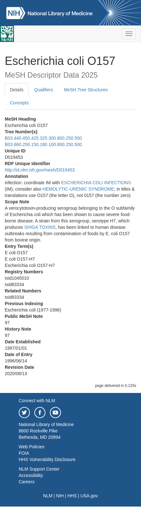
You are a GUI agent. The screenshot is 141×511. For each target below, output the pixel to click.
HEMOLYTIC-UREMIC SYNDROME (78, 189)
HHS (72, 495)
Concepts (19, 102)
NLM (48, 495)
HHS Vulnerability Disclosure (47, 459)
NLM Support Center (39, 469)
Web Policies (31, 446)
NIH (60, 495)
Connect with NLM (37, 400)
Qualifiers (43, 89)
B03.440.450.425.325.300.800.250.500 (43, 138)
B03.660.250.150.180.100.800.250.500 (43, 144)
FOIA (24, 453)
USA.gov (89, 495)
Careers (27, 481)
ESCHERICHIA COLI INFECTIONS (96, 182)
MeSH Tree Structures (86, 89)
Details (17, 89)
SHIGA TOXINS (39, 227)
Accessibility (31, 475)
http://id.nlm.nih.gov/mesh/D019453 (40, 169)
